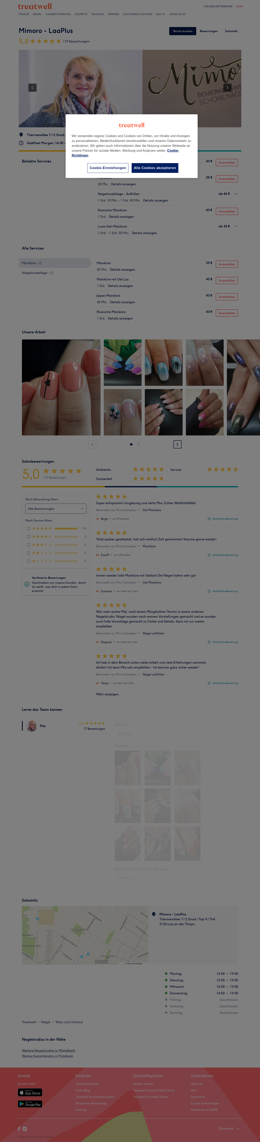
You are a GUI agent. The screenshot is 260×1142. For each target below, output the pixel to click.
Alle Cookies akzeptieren (155, 168)
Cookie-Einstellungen (108, 168)
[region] (132, 146)
